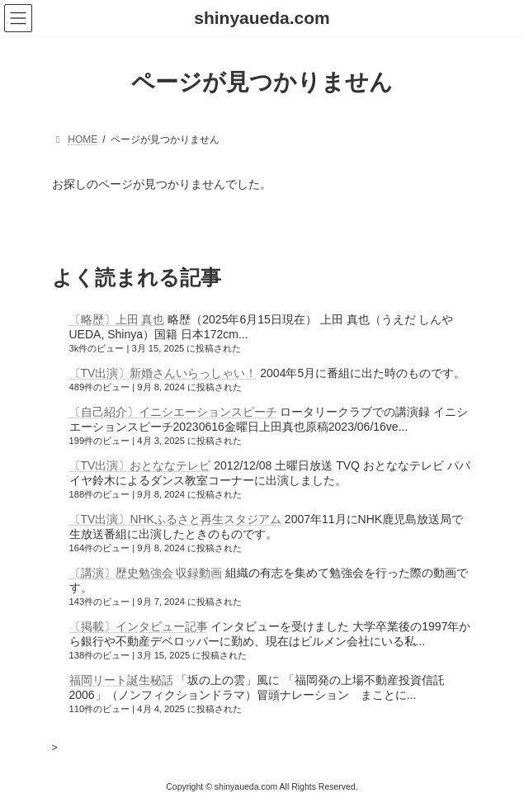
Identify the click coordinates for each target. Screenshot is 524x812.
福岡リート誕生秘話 (121, 680)
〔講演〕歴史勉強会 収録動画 (146, 572)
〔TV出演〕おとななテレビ (140, 465)
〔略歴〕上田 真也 (117, 319)
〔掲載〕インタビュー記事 (138, 626)
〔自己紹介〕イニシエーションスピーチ (173, 411)
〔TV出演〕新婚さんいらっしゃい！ (163, 373)
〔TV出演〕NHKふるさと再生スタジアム (175, 519)
